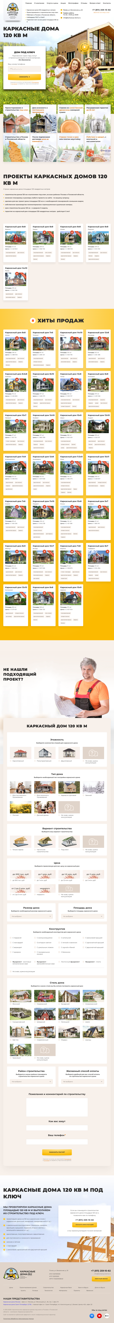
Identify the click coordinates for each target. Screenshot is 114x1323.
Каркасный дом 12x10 (44, 415)
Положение (35, 82)
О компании (39, 3)
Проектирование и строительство (16, 109)
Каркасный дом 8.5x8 (16, 374)
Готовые (35, 1290)
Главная (28, 3)
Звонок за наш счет (101, 12)
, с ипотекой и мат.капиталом (96, 139)
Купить (23, 1290)
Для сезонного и (40, 110)
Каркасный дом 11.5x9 (71, 457)
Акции (63, 3)
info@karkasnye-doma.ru (72, 18)
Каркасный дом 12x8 (70, 374)
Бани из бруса (83, 1287)
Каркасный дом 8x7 (98, 546)
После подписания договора (41, 139)
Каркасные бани (66, 1287)
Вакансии (89, 1290)
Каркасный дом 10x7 (15, 415)
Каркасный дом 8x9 (15, 546)
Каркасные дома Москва (11, 1302)
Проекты (77, 1290)
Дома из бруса (100, 1287)
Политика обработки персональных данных (18, 1319)
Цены (11, 1287)
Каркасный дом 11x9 (15, 457)
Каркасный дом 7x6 (43, 332)
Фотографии (73, 3)
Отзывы (84, 3)
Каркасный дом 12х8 (98, 332)
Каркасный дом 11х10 (43, 501)
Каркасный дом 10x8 (70, 501)
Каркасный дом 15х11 (98, 457)
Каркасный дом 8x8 (15, 227)
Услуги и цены (52, 3)
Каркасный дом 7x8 (70, 546)
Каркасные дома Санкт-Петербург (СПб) (17, 1304)
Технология (48, 1290)
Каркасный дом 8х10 (43, 374)
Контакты (107, 3)
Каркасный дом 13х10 (99, 415)
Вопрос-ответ (95, 3)
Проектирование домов (28, 1287)
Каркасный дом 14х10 (16, 268)
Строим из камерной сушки (71, 110)
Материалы (63, 1290)
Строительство (48, 1287)
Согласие (14, 83)
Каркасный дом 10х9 (70, 415)
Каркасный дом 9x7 (98, 501)
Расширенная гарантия (97, 109)
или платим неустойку (69, 138)
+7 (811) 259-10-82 (101, 10)
